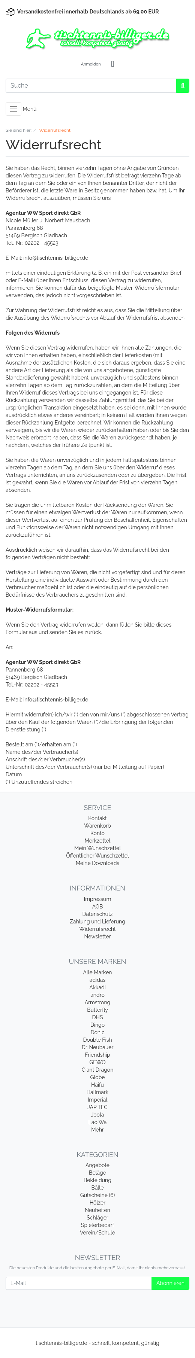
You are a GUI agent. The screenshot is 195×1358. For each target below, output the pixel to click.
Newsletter (97, 937)
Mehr (97, 1130)
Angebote (98, 1165)
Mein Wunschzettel (97, 848)
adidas (98, 980)
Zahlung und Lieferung (97, 922)
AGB (97, 907)
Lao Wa (97, 1122)
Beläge (97, 1173)
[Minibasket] (112, 64)
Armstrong (98, 1002)
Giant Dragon (98, 1070)
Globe (97, 1077)
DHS (97, 1017)
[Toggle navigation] (13, 109)
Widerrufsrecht (97, 929)
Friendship (97, 1055)
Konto (97, 833)
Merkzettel (98, 841)
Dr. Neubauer (98, 1047)
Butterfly (97, 1010)
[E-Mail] (79, 1283)
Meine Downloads (97, 863)
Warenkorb (97, 826)
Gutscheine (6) (97, 1195)
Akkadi (97, 987)
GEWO (97, 1062)
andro (97, 995)
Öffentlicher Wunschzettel (97, 856)
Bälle (98, 1188)
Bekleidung (97, 1180)
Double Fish (97, 1040)
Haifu (97, 1085)
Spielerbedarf (97, 1225)
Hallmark (97, 1092)
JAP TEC (97, 1107)
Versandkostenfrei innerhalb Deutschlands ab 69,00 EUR (88, 12)
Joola (97, 1115)
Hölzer (97, 1203)
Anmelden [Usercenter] (91, 64)
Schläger (97, 1218)
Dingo (97, 1025)
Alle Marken (97, 972)
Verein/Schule (97, 1233)
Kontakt (97, 818)
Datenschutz (97, 914)
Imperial (98, 1100)
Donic (97, 1032)
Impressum (97, 899)
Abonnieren (170, 1283)
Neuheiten (97, 1210)
